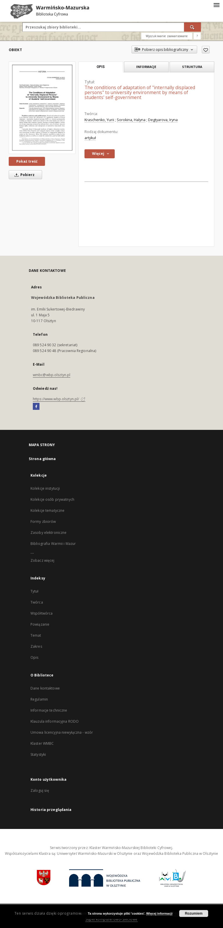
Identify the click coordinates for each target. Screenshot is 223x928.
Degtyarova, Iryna (163, 119)
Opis (34, 657)
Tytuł (34, 591)
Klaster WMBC (42, 743)
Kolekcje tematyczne (47, 510)
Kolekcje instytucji (45, 488)
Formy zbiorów (43, 521)
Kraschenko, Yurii (99, 119)
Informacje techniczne (48, 710)
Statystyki (38, 754)
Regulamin (39, 699)
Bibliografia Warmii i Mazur (53, 543)
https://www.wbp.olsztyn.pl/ (59, 398)
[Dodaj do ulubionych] (206, 49)
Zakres (36, 646)
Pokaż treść (26, 161)
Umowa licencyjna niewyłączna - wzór (61, 732)
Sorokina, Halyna (131, 119)
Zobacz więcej (42, 560)
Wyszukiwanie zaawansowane (167, 36)
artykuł (90, 137)
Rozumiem (194, 913)
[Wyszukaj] (192, 27)
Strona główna (42, 458)
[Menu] (216, 4)
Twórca (36, 602)
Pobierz (23, 174)
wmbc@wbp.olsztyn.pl (51, 374)
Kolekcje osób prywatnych (52, 499)
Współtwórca (41, 613)
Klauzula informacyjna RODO (54, 721)
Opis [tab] (101, 67)
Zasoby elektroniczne (48, 532)
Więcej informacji (159, 913)
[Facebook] (36, 406)
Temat (35, 635)
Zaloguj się (39, 790)
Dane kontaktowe (45, 688)
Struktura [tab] (192, 66)
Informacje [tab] (146, 66)
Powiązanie (39, 624)
